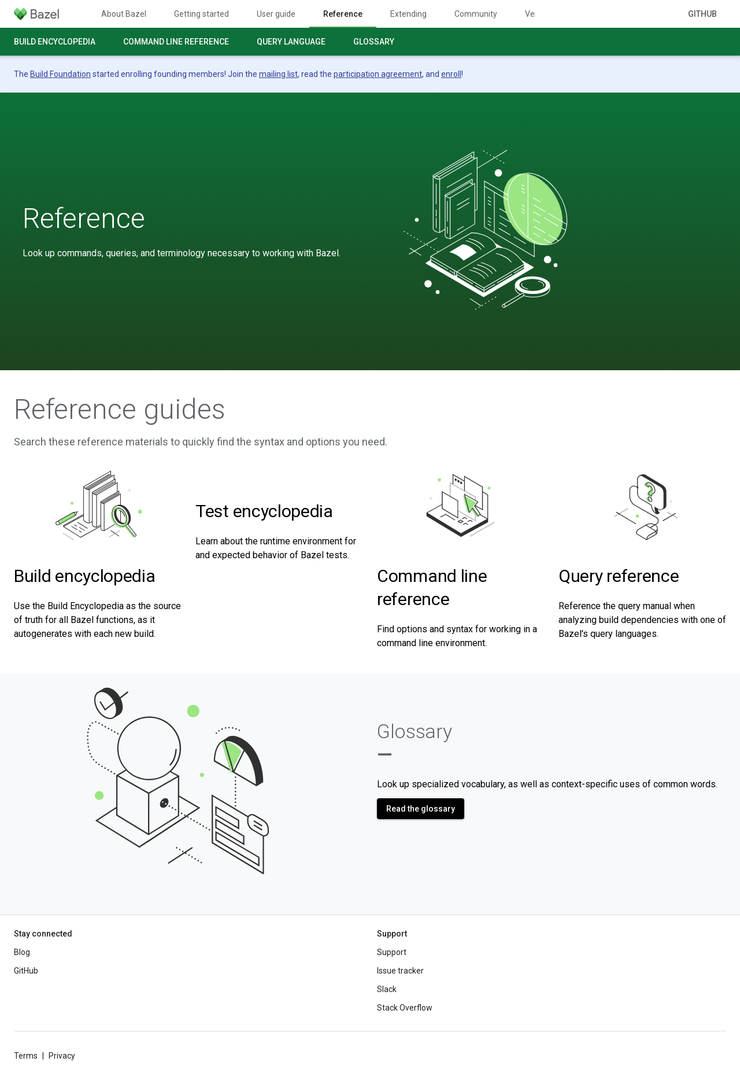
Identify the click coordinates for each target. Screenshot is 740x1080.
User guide (276, 14)
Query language (291, 41)
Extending (408, 14)
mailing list (278, 74)
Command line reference (176, 41)
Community (475, 14)
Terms (26, 1055)
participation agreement (378, 74)
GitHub (702, 14)
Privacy (62, 1055)
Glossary (373, 41)
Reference (84, 218)
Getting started (201, 14)
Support (391, 952)
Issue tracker (400, 970)
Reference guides (119, 409)
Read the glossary (420, 808)
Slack (387, 989)
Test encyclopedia (264, 511)
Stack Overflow (404, 1007)
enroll (451, 74)
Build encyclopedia (54, 41)
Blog (22, 952)
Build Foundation (60, 74)
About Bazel (123, 14)
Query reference (618, 576)
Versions (541, 14)
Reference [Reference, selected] (342, 14)
